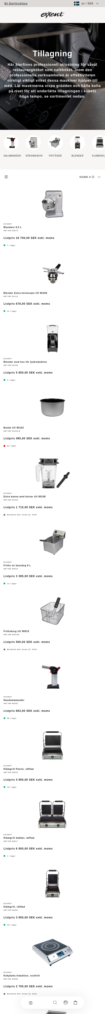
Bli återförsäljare (16, 3)
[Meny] (30, 1002)
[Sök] (55, 1002)
